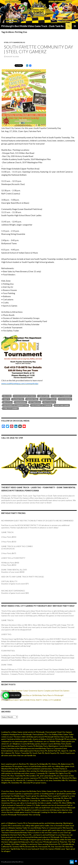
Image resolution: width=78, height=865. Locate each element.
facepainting (18, 399)
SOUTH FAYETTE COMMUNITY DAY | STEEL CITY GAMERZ (38, 49)
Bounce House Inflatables (24, 396)
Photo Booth (49, 402)
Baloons (7, 396)
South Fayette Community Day (16, 405)
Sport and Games (62, 405)
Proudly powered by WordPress (12, 862)
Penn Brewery (20, 402)
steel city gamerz (11, 408)
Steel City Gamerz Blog (14, 42)
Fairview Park (32, 399)
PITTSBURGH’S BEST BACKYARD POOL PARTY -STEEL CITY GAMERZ (31, 700)
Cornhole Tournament (61, 396)
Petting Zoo (35, 402)
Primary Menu (75, 26)
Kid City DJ (8, 402)
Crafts (6, 399)
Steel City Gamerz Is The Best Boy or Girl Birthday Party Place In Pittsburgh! (32, 695)
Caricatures (43, 396)
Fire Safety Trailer (48, 399)
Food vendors (65, 399)
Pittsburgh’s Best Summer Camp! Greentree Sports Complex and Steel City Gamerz (35, 691)
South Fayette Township (41, 405)
